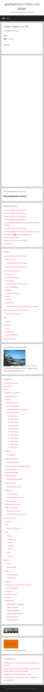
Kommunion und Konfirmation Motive (17, 466)
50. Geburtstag (13, 435)
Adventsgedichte (12, 575)
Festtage (8, 399)
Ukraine (10, 549)
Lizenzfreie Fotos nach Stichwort (16, 267)
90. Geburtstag (13, 447)
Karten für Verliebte (11, 459)
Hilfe (5, 318)
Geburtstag (9, 274)
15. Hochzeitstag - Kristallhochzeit (15, 213)
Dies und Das (8, 386)
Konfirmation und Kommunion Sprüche (18, 585)
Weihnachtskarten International (17, 514)
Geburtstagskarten (11, 402)
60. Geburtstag (13, 438)
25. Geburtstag (13, 425)
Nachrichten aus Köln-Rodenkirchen (16, 310)
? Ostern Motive (12, 494)
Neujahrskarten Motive (14, 487)
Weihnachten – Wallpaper (15, 604)
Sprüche (6, 560)
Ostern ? (8, 296)
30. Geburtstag (13, 429)
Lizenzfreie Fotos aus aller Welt (17, 263)
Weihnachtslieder (12, 617)
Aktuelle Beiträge (9, 339)
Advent (7, 571)
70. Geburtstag (13, 441)
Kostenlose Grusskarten (12, 393)
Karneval (8, 522)
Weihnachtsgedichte (13, 610)
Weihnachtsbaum (12, 607)
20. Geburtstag (13, 419)
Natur (7, 525)
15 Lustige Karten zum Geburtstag (15, 228)
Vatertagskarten (10, 501)
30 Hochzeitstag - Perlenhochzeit (15, 210)
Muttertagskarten (11, 476)
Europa (9, 536)
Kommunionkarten (11, 469)
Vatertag (8, 597)
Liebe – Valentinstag (11, 588)
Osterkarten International (15, 497)
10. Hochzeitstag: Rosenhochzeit (14, 219)
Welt (6, 532)
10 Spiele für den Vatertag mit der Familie (17, 674)
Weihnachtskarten (11, 507)
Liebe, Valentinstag (11, 287)
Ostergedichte (11, 567)
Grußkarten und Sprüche (12, 271)
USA (8, 553)
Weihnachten (9, 303)
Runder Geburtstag (11, 278)
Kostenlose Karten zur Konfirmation (15, 240)
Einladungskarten (11, 396)
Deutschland (12, 539)
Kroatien (11, 546)
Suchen (7, 321)
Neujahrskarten (10, 483)
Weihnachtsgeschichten (14, 614)
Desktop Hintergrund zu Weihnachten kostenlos (22, 306)
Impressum (7, 325)
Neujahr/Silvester (11, 594)
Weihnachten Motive (13, 511)
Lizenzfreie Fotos (10, 259)
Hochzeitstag (8, 243)
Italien (10, 542)
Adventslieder (11, 578)
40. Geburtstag (13, 432)
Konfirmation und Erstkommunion (16, 284)
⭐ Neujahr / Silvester (12, 293)
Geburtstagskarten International (17, 409)
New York (11, 556)
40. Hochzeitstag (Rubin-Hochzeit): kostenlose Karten (21, 231)
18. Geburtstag (13, 416)
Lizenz (7, 329)
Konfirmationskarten (12, 472)
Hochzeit (8, 451)
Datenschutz (9, 332)
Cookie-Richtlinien (11, 335)
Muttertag (8, 290)
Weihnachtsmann (12, 620)
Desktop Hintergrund (11, 383)
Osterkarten (9, 490)
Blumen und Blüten (13, 528)
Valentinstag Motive (13, 462)
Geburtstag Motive (13, 406)
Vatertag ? (8, 299)
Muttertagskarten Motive (15, 479)
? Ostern (8, 564)
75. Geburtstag (13, 444)
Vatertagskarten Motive (13, 504)
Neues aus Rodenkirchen (13, 314)
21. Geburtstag (13, 422)
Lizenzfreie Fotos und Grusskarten (15, 216)
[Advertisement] (22, 121)
